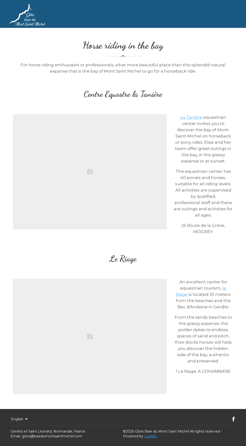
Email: (16, 436)
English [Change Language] (20, 419)
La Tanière (191, 117)
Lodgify (150, 436)
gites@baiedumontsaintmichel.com (52, 436)
